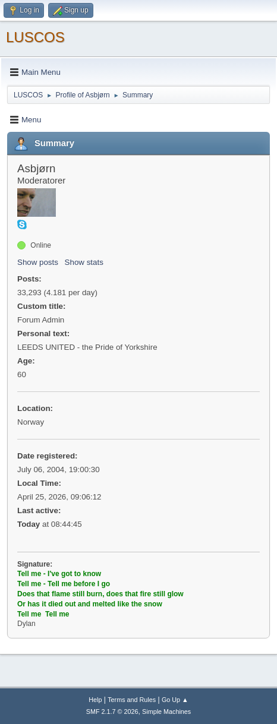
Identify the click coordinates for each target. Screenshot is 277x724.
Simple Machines (166, 711)
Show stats (84, 262)
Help (95, 699)
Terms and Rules (132, 699)
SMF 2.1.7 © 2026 (112, 711)
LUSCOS (35, 37)
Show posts (37, 262)
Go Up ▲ (175, 699)
